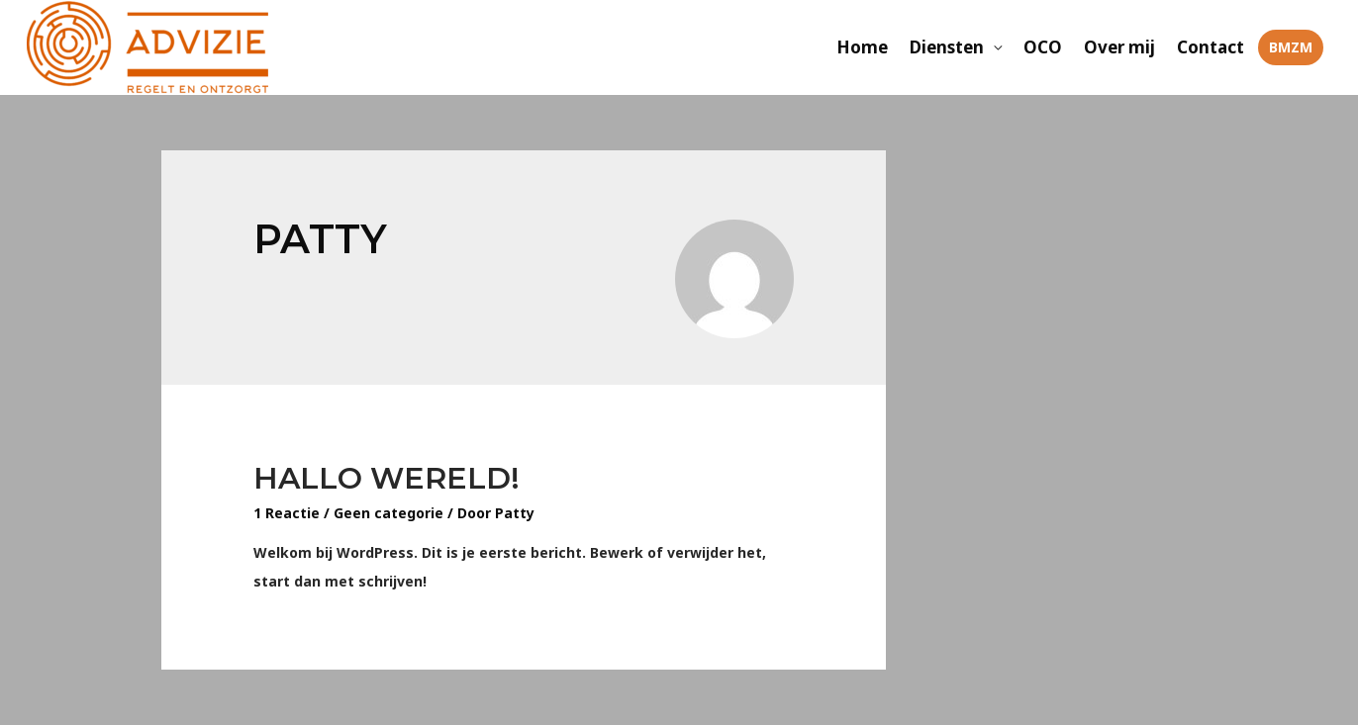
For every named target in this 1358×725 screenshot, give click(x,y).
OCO (1042, 47)
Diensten (947, 47)
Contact (1210, 47)
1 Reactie (286, 512)
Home (862, 47)
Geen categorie (388, 512)
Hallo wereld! (386, 478)
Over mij (1119, 47)
